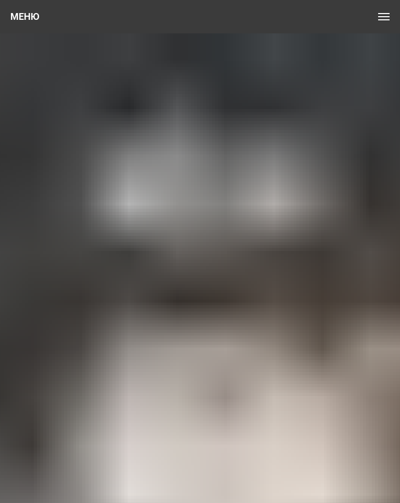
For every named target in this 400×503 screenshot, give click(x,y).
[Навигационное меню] (384, 16)
